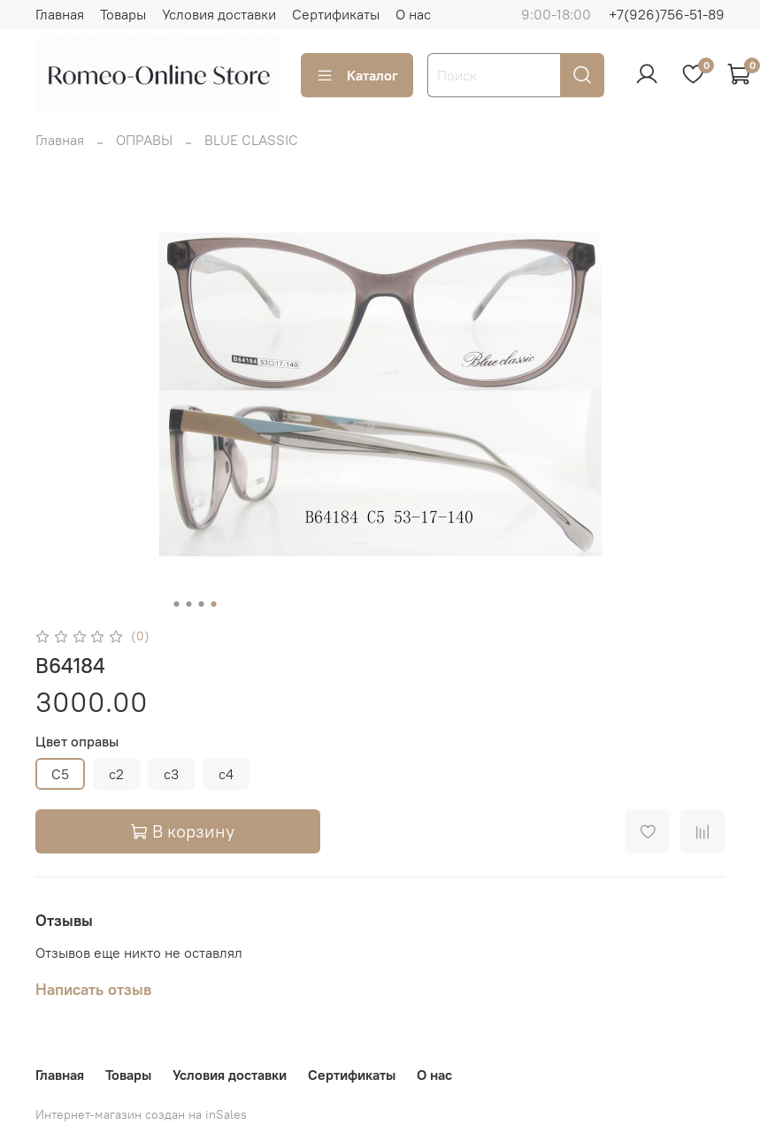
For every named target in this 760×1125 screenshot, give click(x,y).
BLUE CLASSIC (251, 140)
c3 (171, 774)
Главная (59, 14)
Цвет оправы (77, 741)
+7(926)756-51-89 (667, 14)
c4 (226, 774)
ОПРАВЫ (144, 140)
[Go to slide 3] (200, 604)
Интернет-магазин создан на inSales (141, 1114)
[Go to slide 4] (213, 604)
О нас (413, 14)
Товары (123, 14)
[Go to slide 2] (188, 604)
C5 (60, 774)
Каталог (357, 75)
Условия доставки (219, 14)
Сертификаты (336, 14)
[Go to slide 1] (176, 604)
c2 (116, 774)
